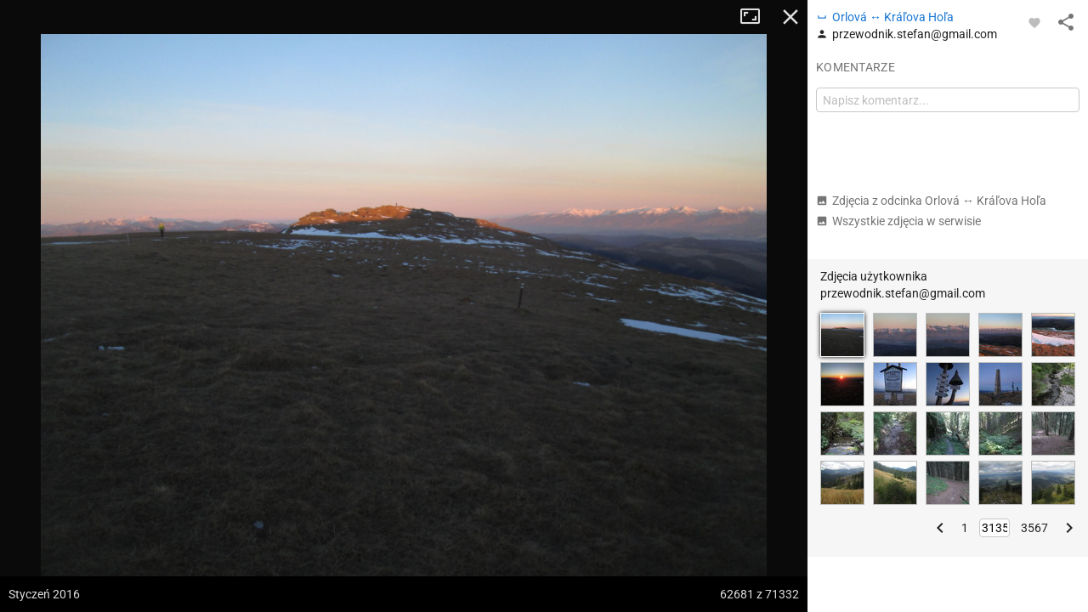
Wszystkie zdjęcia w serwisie (898, 221)
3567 (1034, 528)
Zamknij (791, 17)
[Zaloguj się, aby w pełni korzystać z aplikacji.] (1034, 22)
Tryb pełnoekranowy (757, 17)
